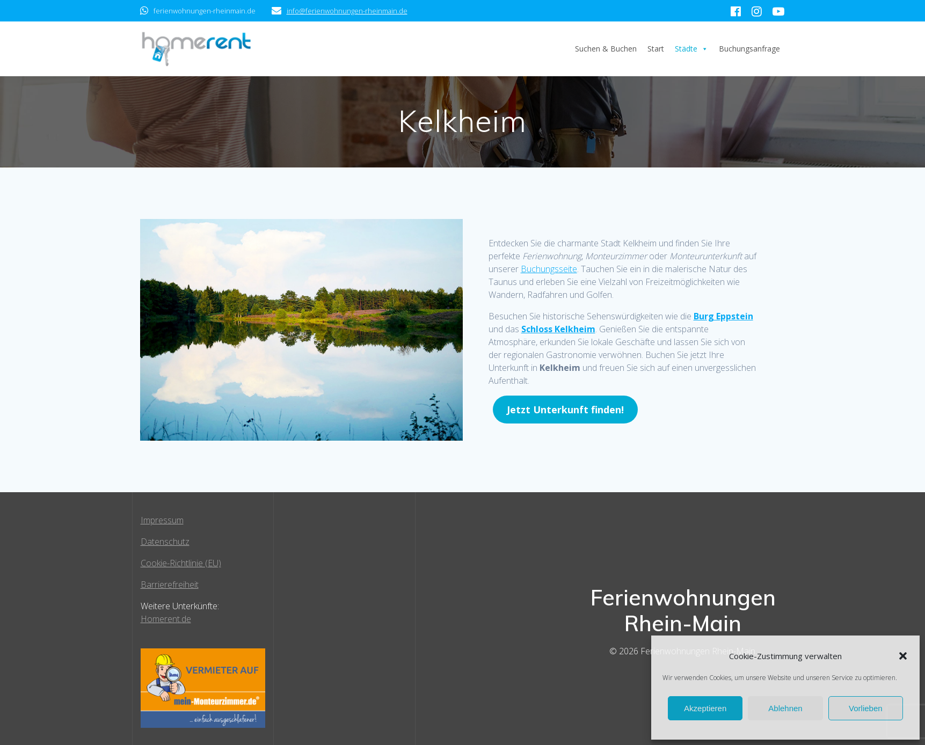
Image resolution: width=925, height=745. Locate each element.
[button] (903, 656)
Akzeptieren (705, 708)
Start (655, 48)
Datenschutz (165, 541)
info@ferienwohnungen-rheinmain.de (347, 11)
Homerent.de (166, 619)
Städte (691, 49)
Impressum (162, 520)
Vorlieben (866, 708)
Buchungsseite (549, 269)
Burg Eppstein (723, 316)
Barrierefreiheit (170, 584)
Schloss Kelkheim (558, 329)
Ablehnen (785, 708)
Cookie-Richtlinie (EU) (181, 563)
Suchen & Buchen (606, 48)
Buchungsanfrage (749, 48)
